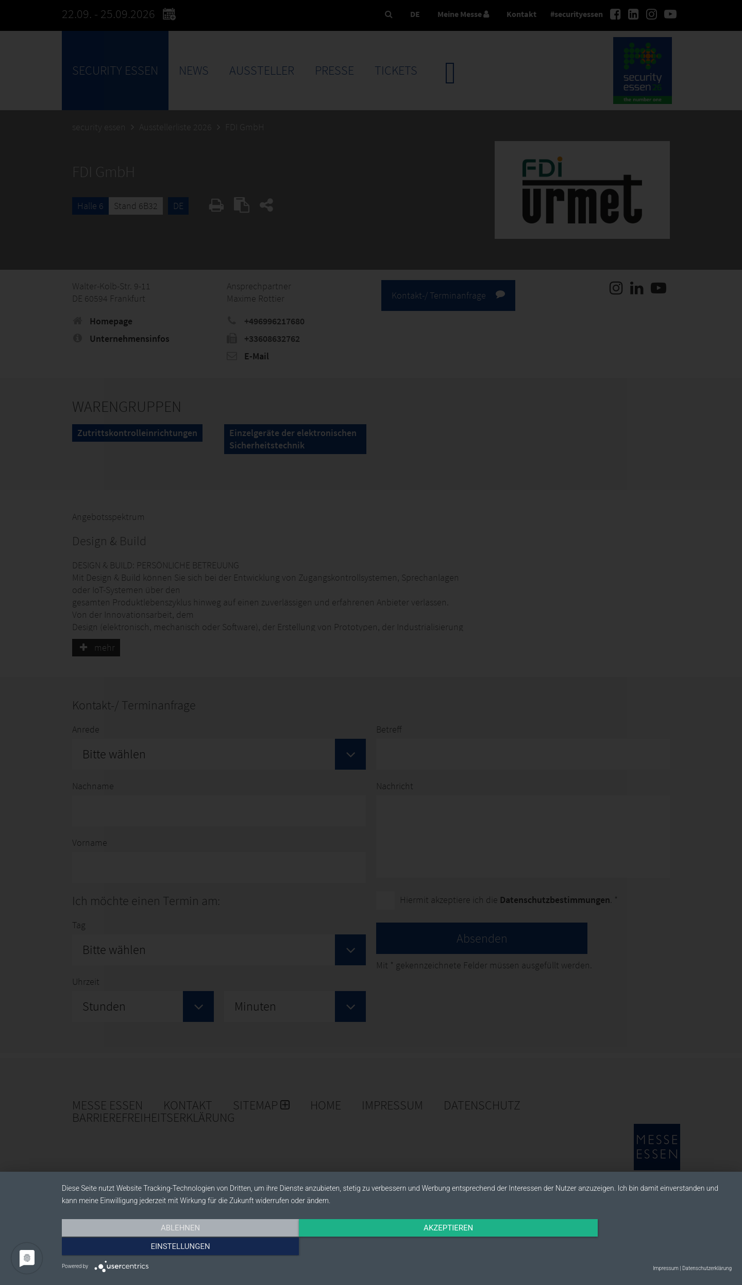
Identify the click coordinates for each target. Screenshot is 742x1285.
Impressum (666, 1268)
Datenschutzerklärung (707, 1268)
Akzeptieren (396, 1247)
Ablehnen (162, 1247)
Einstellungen (631, 1247)
